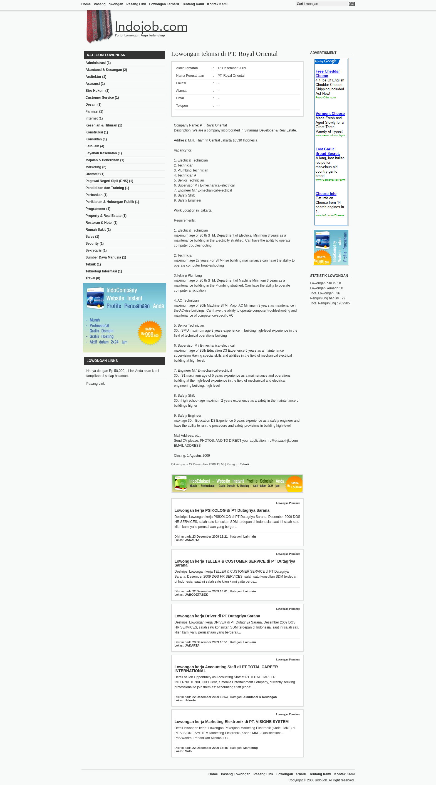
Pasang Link (136, 4)
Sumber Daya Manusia (103, 257)
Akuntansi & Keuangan (104, 70)
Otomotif (93, 174)
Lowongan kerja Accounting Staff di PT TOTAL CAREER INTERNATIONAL (226, 669)
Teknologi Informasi (101, 271)
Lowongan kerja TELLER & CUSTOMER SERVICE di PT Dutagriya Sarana (235, 563)
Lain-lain (92, 146)
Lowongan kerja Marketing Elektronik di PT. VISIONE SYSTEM (232, 721)
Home (86, 4)
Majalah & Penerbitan (102, 160)
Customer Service (100, 98)
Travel (90, 278)
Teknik (91, 264)
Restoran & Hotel (99, 223)
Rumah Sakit (96, 230)
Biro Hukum (95, 91)
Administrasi (96, 63)
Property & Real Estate (104, 216)
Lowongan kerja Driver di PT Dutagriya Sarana (217, 616)
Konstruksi (94, 132)
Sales (90, 237)
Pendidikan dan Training (105, 188)
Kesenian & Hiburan (101, 125)
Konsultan (94, 139)
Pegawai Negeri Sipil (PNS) (107, 181)
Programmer (95, 209)
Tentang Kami (193, 4)
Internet (92, 118)
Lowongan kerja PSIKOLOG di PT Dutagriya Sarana (222, 510)
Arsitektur (93, 77)
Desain (91, 104)
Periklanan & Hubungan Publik (110, 202)
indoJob (321, 780)
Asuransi (93, 84)
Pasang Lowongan (108, 4)
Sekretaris (94, 250)
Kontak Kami (217, 4)
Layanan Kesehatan (101, 153)
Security (92, 243)
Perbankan (94, 195)
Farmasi (92, 111)
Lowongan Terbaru (164, 4)
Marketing (93, 167)
